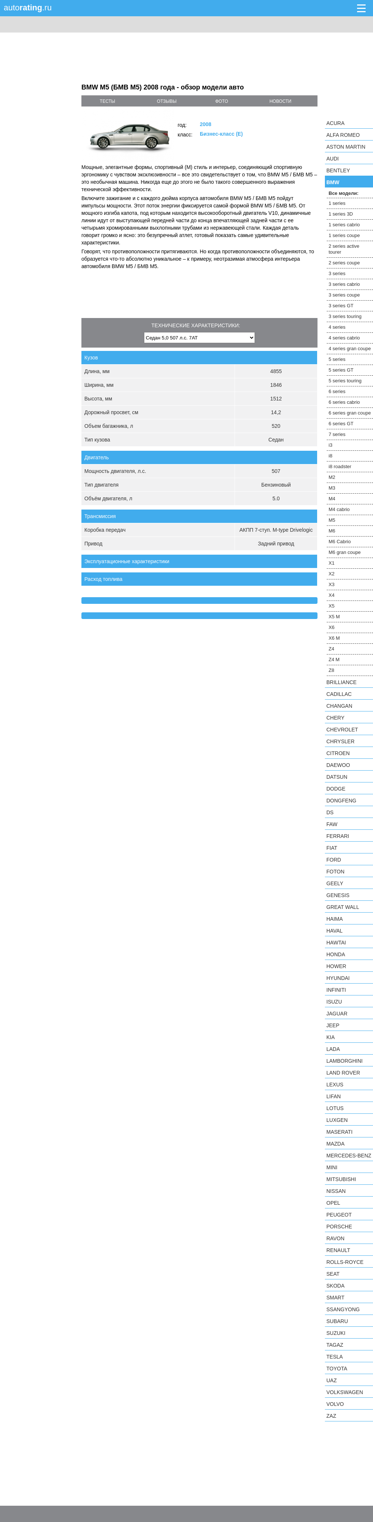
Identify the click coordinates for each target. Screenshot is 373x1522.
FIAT (331, 848)
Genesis (337, 895)
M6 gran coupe (345, 552)
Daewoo (338, 765)
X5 (332, 606)
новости (280, 101)
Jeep (332, 1025)
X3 (332, 584)
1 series (337, 203)
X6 (332, 627)
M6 (332, 531)
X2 (332, 573)
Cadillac (339, 694)
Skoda (335, 1286)
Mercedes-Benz (348, 1156)
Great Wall (342, 907)
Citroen (338, 753)
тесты (107, 101)
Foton (335, 872)
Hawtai (336, 943)
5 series (337, 359)
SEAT (333, 1274)
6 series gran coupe (350, 413)
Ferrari (337, 836)
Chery (335, 718)
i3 (330, 445)
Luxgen (337, 1120)
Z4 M (334, 659)
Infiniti (336, 990)
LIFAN (333, 1096)
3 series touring (345, 316)
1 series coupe (344, 235)
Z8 (331, 670)
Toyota (336, 1369)
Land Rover (343, 1073)
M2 (332, 477)
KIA (330, 1037)
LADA (333, 1049)
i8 (330, 456)
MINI (331, 1167)
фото (221, 101)
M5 (332, 520)
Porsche (339, 1227)
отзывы (167, 101)
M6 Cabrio (340, 541)
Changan (339, 706)
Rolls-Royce (344, 1262)
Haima (334, 919)
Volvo (335, 1404)
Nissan (336, 1191)
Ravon (335, 1238)
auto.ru (28, 7)
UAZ (331, 1380)
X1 (332, 563)
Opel (333, 1203)
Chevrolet (342, 730)
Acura (335, 123)
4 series (337, 327)
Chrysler (340, 741)
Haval (334, 931)
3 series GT (341, 305)
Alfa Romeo (343, 135)
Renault (338, 1250)
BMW (332, 182)
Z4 (331, 649)
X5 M (334, 616)
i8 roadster (340, 466)
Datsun (336, 777)
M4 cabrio (339, 509)
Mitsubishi (341, 1179)
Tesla (334, 1357)
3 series (337, 273)
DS (329, 812)
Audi (332, 159)
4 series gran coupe (350, 348)
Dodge (335, 789)
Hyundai (338, 978)
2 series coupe (344, 262)
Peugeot (339, 1215)
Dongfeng (341, 801)
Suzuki (335, 1333)
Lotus (335, 1108)
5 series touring (345, 380)
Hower (336, 966)
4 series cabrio (344, 338)
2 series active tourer (344, 249)
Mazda (335, 1144)
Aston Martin (345, 147)
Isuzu (334, 1002)
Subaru (337, 1321)
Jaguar (336, 1014)
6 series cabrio (344, 402)
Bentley (338, 170)
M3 (332, 488)
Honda (335, 954)
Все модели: (344, 193)
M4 (332, 498)
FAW (331, 824)
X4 (332, 595)
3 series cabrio (344, 284)
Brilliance (341, 682)
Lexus (334, 1085)
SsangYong (343, 1309)
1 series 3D (341, 214)
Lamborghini (344, 1061)
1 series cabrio (344, 224)
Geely (334, 883)
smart (335, 1298)
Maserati (339, 1132)
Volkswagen (344, 1392)
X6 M (334, 638)
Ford (333, 860)
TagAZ (334, 1345)
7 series (337, 434)
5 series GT (341, 370)
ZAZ (331, 1416)
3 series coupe (344, 295)
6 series (337, 391)
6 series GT (341, 423)
